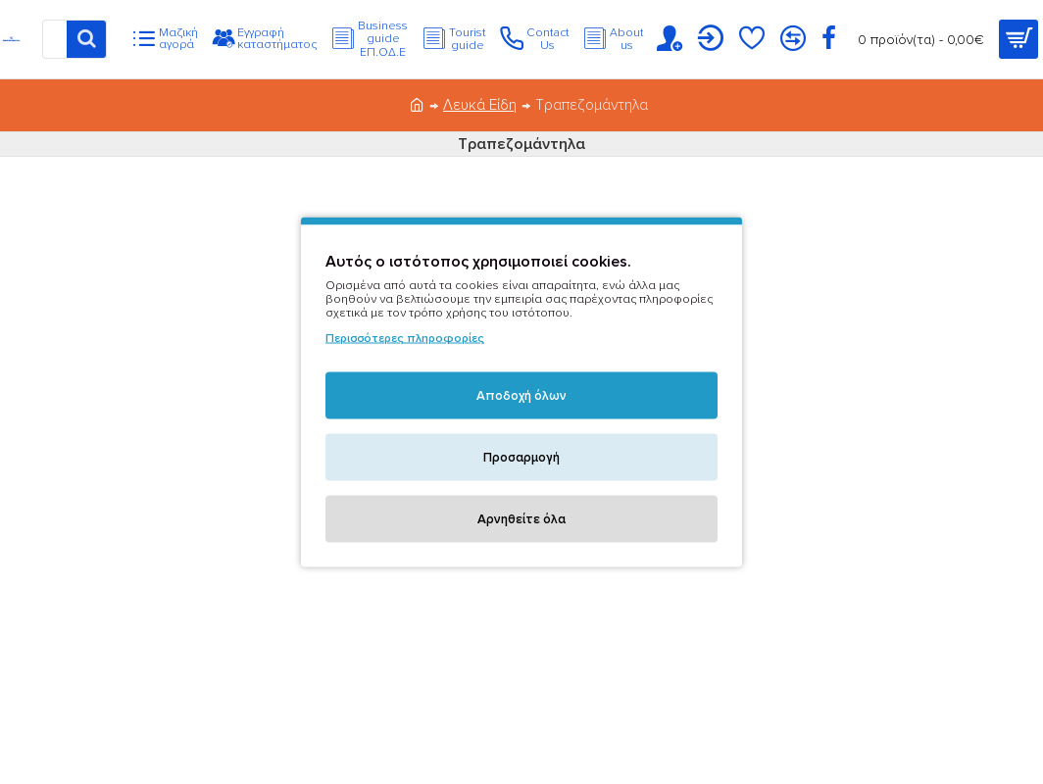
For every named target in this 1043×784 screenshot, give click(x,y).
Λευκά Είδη (480, 105)
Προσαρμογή (521, 458)
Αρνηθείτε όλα (521, 519)
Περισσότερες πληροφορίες (404, 338)
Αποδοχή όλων (521, 396)
